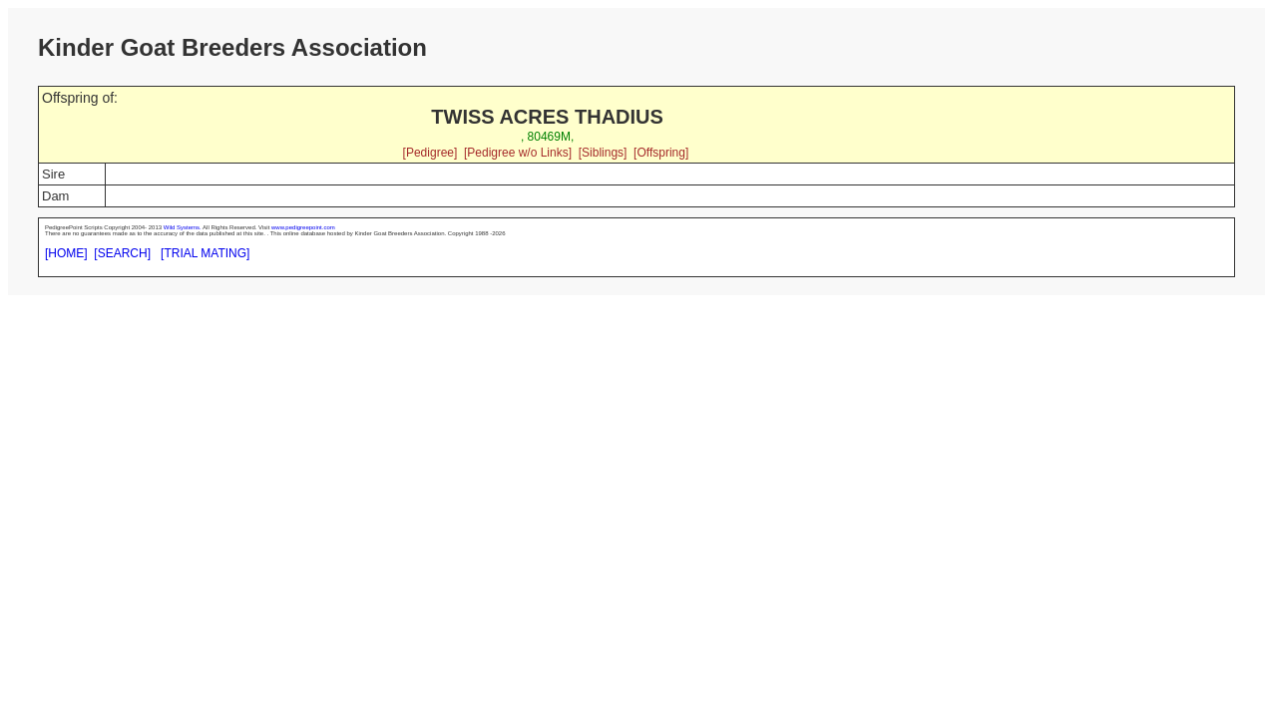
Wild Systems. (183, 227)
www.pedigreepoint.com (303, 227)
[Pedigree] (430, 153)
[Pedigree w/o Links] (518, 153)
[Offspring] (660, 153)
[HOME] (66, 253)
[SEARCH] (122, 253)
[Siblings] (603, 153)
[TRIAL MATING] (205, 253)
